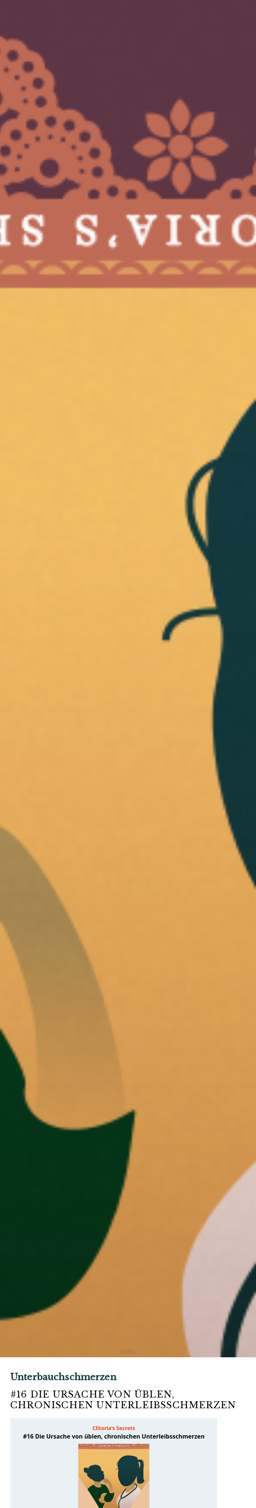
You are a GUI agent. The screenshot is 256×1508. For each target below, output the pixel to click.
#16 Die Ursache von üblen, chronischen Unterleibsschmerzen (123, 1399)
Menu (128, 1352)
